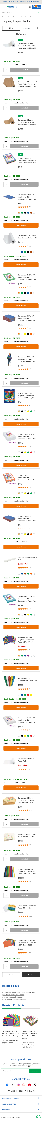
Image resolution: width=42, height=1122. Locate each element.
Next (30, 974)
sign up (35, 1071)
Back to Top (38, 1117)
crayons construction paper (12, 997)
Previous (11, 974)
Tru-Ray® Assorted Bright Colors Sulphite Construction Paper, (10, 1033)
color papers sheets (29, 992)
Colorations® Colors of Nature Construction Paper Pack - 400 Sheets (31, 1034)
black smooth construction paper (14, 999)
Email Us (32, 1091)
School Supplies (13, 17)
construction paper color (11, 992)
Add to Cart (24, 70)
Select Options (21, 225)
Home (4, 17)
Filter (11, 28)
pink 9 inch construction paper (13, 995)
